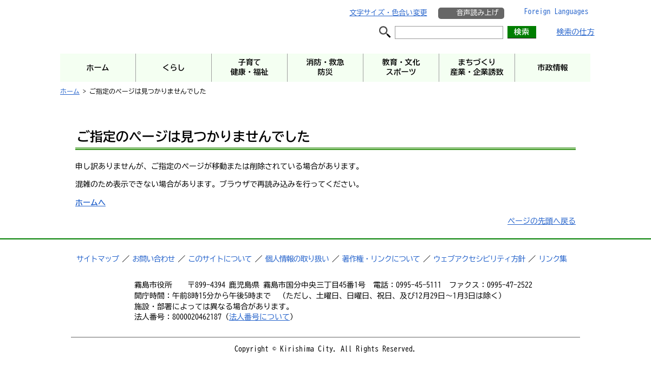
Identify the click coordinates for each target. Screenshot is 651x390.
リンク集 (552, 259)
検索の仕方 (576, 32)
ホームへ (90, 202)
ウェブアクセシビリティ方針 (479, 259)
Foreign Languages (556, 11)
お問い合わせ (153, 259)
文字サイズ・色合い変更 (388, 12)
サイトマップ (97, 259)
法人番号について (259, 317)
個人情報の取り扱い (297, 259)
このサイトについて (219, 259)
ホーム (70, 91)
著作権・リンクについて (381, 259)
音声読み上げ (477, 12)
